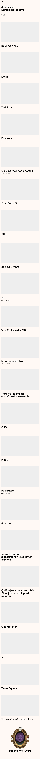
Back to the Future (20, 739)
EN (3, 2)
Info (3, 15)
